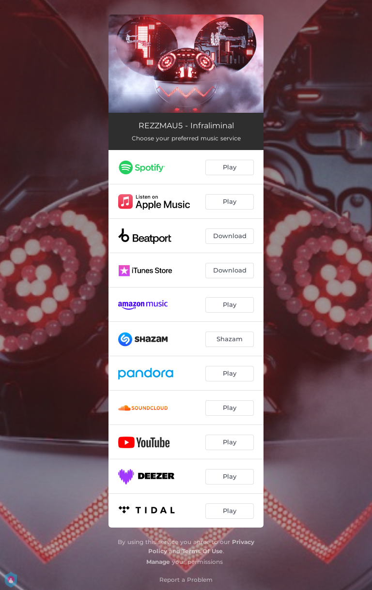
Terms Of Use (202, 551)
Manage (158, 561)
